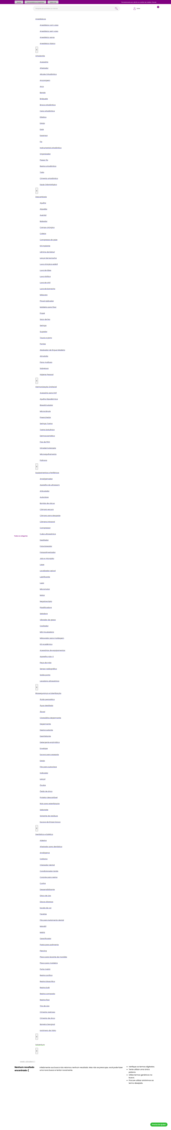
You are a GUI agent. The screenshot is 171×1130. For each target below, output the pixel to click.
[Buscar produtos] (116, 8)
